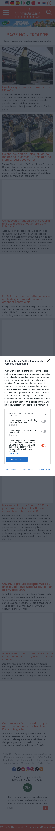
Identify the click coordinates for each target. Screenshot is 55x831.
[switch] (43, 421)
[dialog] (27, 415)
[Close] (49, 361)
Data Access (27, 470)
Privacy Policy (44, 470)
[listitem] (27, 414)
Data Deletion (11, 470)
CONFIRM (16, 459)
